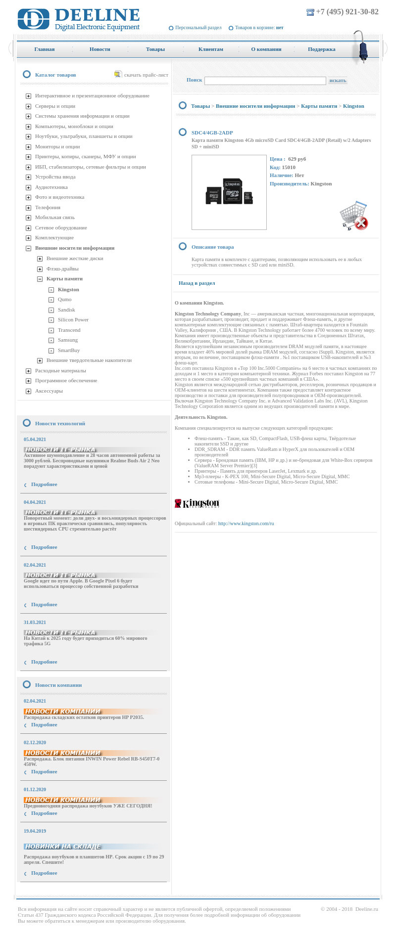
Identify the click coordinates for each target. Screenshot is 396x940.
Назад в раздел (197, 283)
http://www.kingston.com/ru (246, 523)
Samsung (68, 340)
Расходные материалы (60, 370)
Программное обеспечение (66, 380)
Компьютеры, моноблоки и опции (74, 126)
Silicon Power (73, 319)
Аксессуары (49, 391)
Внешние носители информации (74, 248)
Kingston (68, 289)
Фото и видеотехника (59, 197)
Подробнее (44, 484)
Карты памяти (65, 278)
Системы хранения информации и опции (82, 116)
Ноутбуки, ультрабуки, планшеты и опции (84, 136)
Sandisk (66, 310)
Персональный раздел (198, 27)
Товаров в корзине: (259, 27)
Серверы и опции (55, 106)
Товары (200, 106)
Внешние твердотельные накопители (89, 360)
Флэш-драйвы (63, 268)
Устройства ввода (55, 176)
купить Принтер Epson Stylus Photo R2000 (61, 891)
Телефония (47, 207)
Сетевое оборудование (61, 227)
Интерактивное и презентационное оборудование (92, 95)
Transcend (69, 330)
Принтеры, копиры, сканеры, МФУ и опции (85, 156)
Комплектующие (54, 237)
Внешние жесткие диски (75, 258)
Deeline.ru (366, 909)
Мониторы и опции (57, 146)
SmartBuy (69, 350)
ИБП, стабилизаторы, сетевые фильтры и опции (90, 167)
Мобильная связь (55, 217)
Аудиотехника (51, 187)
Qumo (65, 299)
